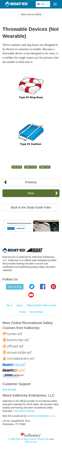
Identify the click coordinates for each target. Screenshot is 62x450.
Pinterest (53, 286)
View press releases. (24, 411)
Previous (31, 182)
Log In (19, 305)
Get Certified (36, 312)
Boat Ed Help (9, 389)
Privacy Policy (44, 439)
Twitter (31, 286)
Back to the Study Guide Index (31, 207)
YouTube (31, 295)
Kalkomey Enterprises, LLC (41, 416)
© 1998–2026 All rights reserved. (22, 439)
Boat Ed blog (14, 286)
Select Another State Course (41, 305)
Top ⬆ (9, 305)
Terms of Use (31, 442)
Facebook (42, 286)
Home (23, 312)
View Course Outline (31, 14)
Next (31, 193)
